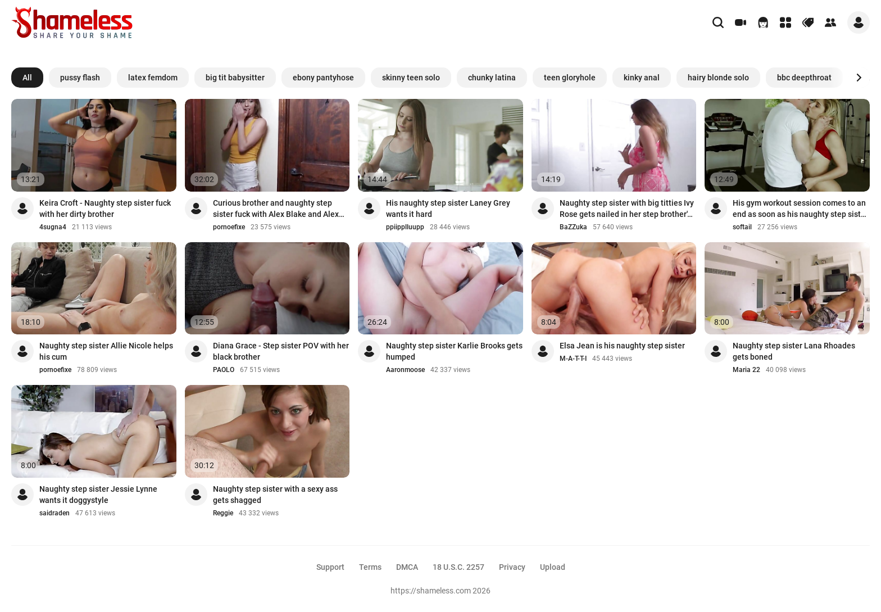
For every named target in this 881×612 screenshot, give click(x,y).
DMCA (407, 567)
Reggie (223, 513)
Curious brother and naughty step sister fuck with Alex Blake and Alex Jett (276, 209)
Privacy (512, 567)
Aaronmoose (405, 369)
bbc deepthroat (804, 77)
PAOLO (223, 369)
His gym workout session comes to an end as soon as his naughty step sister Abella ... (800, 209)
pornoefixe (229, 227)
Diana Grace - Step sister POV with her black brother (281, 351)
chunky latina (492, 77)
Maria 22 (746, 369)
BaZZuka (573, 227)
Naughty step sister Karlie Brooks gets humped (454, 351)
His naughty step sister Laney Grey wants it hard (448, 208)
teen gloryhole (570, 77)
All (27, 77)
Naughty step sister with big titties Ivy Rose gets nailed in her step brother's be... (627, 209)
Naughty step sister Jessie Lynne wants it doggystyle (98, 494)
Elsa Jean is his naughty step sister (622, 345)
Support (330, 567)
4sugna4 (52, 227)
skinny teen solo (411, 77)
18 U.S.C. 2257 (458, 567)
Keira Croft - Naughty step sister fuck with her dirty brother (105, 208)
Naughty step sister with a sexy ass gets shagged (275, 494)
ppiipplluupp (405, 227)
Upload (552, 567)
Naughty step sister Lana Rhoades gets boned (794, 351)
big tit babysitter (235, 77)
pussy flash (80, 77)
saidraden (54, 513)
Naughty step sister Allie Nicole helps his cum (106, 351)
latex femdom (153, 77)
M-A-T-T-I (573, 358)
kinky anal (642, 77)
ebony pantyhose (323, 77)
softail (742, 227)
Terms (370, 567)
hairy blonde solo (718, 77)
